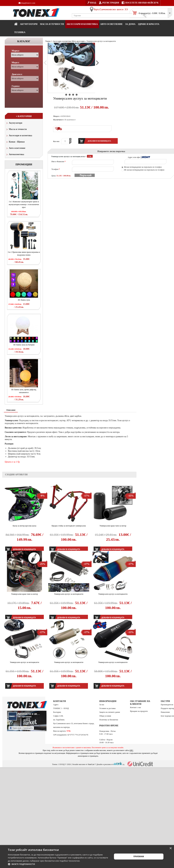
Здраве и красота (148, 24)
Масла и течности (16, 129)
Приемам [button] (138, 856)
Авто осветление (111, 24)
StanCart (91, 764)
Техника (19, 32)
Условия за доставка (107, 708)
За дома (130, 24)
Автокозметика (15, 154)
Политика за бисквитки (108, 720)
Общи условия (105, 716)
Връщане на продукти (139, 711)
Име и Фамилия (58, 161)
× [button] (170, 848)
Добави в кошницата (24, 686)
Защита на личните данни (109, 712)
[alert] (87, 856)
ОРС (131, 750)
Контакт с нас (135, 707)
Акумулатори (29, 24)
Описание (10, 410)
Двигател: (17, 74)
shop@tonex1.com (27, 3)
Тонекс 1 (48, 41)
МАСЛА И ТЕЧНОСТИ (52, 24)
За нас (101, 704)
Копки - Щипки (15, 142)
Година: (16, 86)
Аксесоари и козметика (82, 24)
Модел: (15, 62)
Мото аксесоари (78, 41)
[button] (59, 864)
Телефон (55, 169)
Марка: (16, 50)
